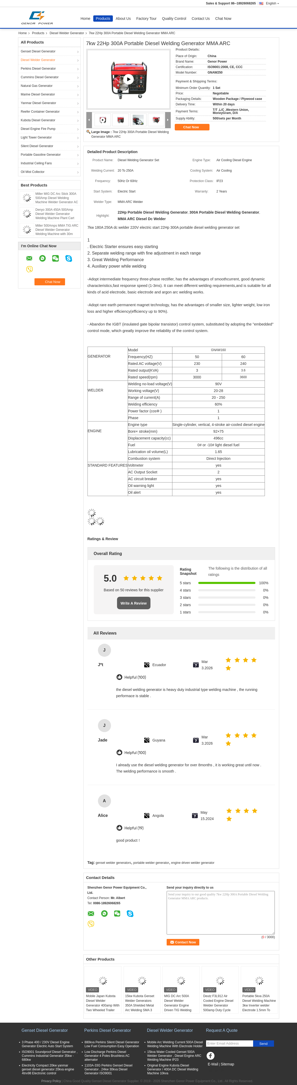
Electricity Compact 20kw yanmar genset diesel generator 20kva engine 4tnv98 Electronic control (48, 1069)
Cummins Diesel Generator (40, 77)
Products (103, 18)
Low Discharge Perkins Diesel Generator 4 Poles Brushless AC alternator (107, 1056)
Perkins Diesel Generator (38, 68)
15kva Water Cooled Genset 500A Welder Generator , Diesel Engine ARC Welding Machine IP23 (174, 1056)
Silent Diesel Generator (37, 146)
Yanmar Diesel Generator (38, 103)
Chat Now (223, 18)
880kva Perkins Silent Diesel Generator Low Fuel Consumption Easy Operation (112, 1044)
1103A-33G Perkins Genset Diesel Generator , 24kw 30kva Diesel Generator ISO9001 (108, 1069)
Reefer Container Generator (40, 111)
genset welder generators (113, 863)
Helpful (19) (134, 828)
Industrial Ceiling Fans (36, 163)
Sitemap (227, 1064)
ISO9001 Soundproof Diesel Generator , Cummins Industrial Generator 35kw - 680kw (50, 1056)
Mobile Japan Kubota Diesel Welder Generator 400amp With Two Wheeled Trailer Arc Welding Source (102, 1005)
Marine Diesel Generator (38, 94)
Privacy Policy (51, 1081)
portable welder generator (151, 863)
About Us (123, 18)
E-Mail (213, 1064)
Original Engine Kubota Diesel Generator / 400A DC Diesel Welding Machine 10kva (172, 1069)
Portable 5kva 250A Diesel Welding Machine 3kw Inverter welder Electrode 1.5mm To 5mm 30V (259, 1005)
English (272, 3)
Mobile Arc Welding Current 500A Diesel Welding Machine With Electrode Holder (175, 1044)
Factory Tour (146, 18)
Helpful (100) (135, 677)
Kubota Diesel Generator (38, 120)
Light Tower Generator (36, 137)
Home (85, 18)
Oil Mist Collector (33, 172)
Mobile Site (215, 1070)
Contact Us (201, 18)
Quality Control (174, 18)
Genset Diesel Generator (38, 51)
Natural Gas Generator (37, 86)
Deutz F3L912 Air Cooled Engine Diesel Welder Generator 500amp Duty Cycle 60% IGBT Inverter (218, 1005)
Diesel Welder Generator (67, 33)
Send (263, 1044)
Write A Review (134, 603)
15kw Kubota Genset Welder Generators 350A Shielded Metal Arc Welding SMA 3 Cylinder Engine (139, 1005)
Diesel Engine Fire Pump (38, 129)
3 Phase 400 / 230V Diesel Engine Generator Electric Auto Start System (47, 1044)
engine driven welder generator (192, 863)
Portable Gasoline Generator (41, 154)
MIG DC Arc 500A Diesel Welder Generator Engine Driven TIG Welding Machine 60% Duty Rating (177, 1007)
